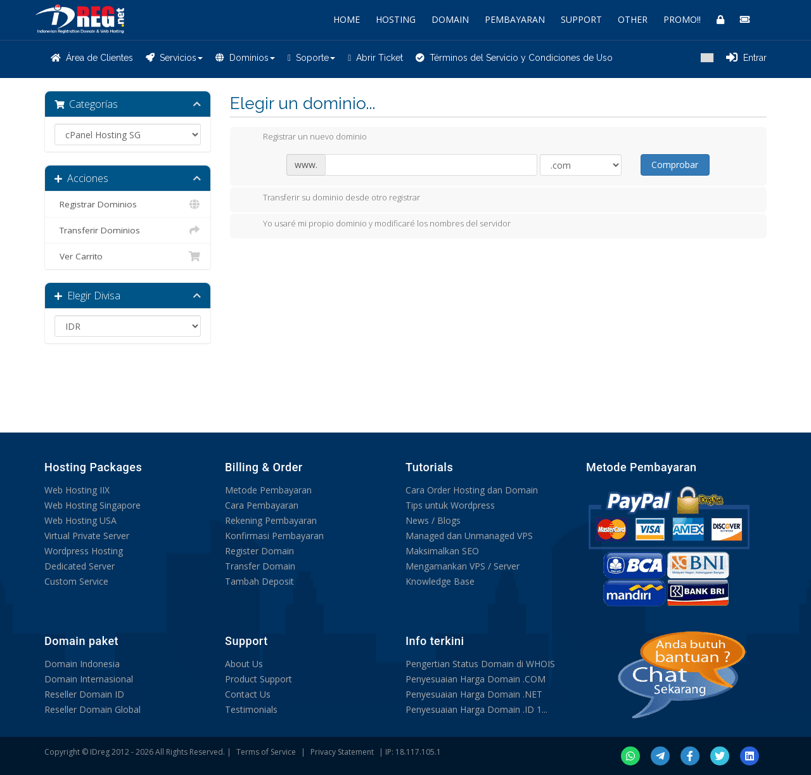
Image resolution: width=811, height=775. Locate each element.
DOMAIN (450, 19)
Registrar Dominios (127, 204)
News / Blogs (433, 520)
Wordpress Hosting (83, 551)
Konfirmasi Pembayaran (274, 536)
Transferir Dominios (127, 230)
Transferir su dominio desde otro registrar (331, 198)
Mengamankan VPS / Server (463, 566)
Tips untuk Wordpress (450, 505)
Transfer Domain (260, 566)
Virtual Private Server (86, 536)
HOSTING (396, 19)
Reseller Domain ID (84, 694)
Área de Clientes (92, 58)
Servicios (174, 58)
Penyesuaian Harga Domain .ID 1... (476, 709)
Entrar (746, 58)
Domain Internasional (88, 679)
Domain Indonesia (82, 664)
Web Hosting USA (80, 520)
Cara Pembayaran (261, 505)
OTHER (633, 19)
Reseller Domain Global (92, 709)
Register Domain (259, 551)
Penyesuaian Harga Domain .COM (476, 679)
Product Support (258, 679)
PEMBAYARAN (515, 19)
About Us (244, 664)
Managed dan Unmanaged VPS (469, 536)
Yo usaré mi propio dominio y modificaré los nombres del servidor (377, 224)
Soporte (311, 58)
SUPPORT (581, 19)
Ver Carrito (127, 256)
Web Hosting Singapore (92, 505)
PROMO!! (682, 19)
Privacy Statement (342, 751)
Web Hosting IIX (77, 490)
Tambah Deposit (259, 581)
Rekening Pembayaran (271, 520)
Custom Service (76, 581)
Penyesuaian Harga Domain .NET (474, 694)
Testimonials (251, 709)
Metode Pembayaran (268, 490)
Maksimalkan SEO (442, 551)
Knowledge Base (440, 581)
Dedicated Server (79, 566)
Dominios (245, 58)
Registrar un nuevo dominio (305, 138)
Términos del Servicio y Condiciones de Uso (514, 58)
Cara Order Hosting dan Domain (472, 490)
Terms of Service (266, 751)
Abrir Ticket (375, 58)
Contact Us (248, 694)
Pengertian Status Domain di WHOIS (480, 664)
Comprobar (674, 165)
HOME (346, 19)
